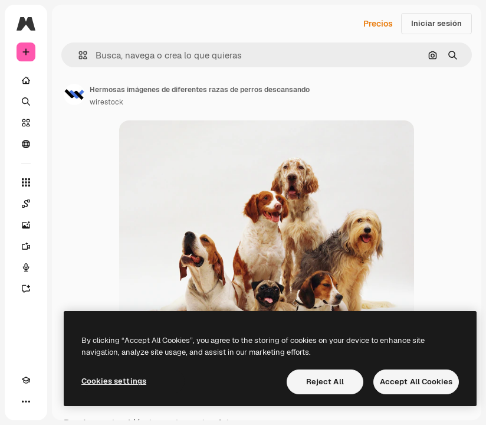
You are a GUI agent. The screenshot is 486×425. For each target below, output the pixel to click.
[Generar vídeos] (26, 246)
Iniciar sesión (436, 23)
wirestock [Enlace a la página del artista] (106, 102)
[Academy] (26, 380)
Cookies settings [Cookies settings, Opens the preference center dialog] (113, 381)
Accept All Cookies (416, 382)
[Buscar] (26, 101)
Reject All (325, 382)
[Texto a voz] (26, 267)
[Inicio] (26, 80)
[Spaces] (26, 203)
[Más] (26, 401)
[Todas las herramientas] (26, 182)
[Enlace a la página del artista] (74, 94)
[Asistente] (26, 288)
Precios (378, 23)
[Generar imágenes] (26, 224)
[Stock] (26, 122)
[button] (78, 55)
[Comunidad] (26, 144)
